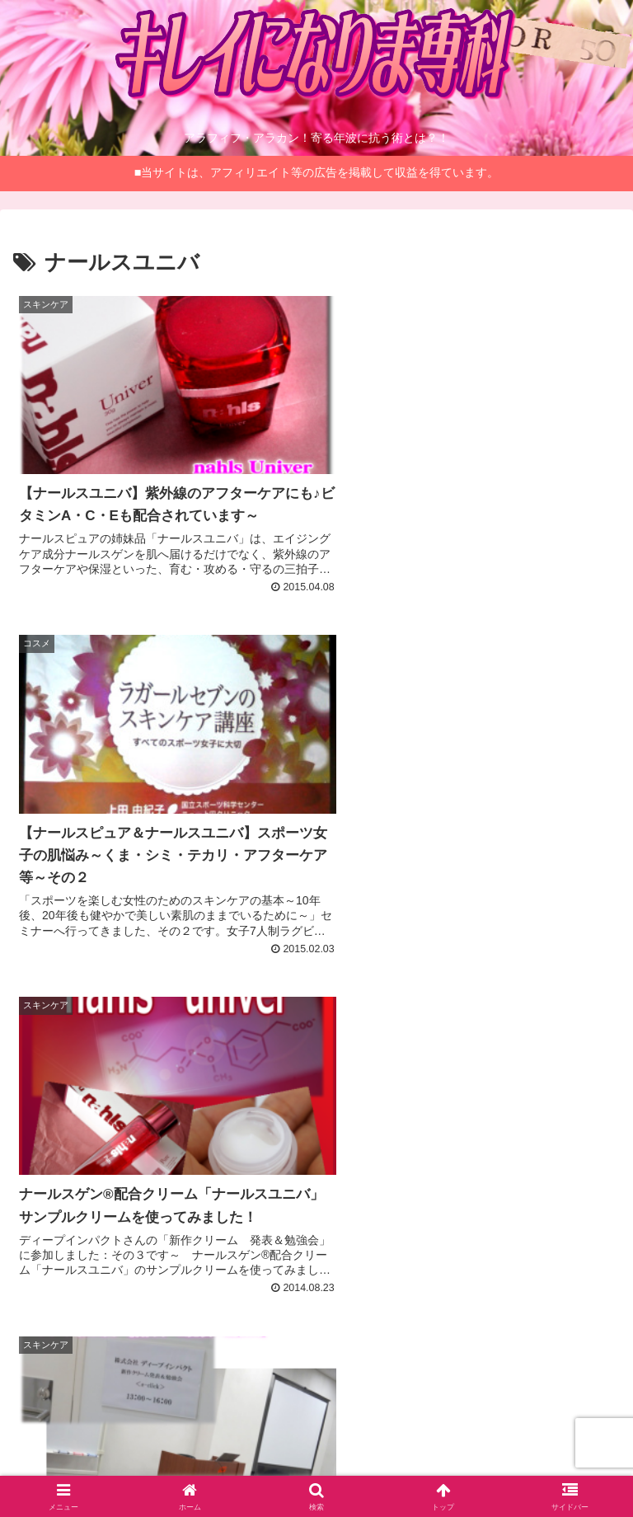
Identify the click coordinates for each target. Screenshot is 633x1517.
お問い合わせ (316, 1463)
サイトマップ (518, 1418)
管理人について (114, 1418)
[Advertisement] (316, 1128)
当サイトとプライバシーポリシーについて (316, 1429)
